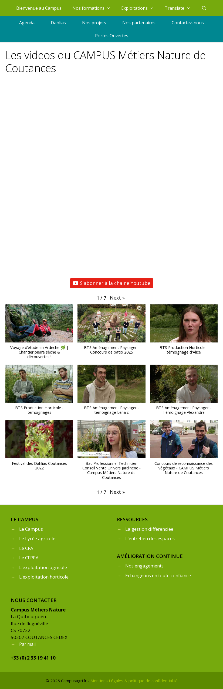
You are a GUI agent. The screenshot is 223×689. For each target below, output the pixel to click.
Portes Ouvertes (111, 36)
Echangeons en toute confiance (158, 575)
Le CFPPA (29, 557)
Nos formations (94, 8)
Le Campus (31, 529)
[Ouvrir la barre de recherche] (204, 8)
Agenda (27, 23)
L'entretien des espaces (150, 538)
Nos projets (94, 23)
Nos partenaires (139, 23)
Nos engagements (144, 566)
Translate (180, 8)
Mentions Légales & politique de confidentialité (134, 680)
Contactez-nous (188, 23)
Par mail (27, 644)
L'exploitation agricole (43, 567)
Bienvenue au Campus (39, 8)
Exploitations (140, 8)
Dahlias (58, 23)
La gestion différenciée (149, 529)
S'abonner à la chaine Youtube (111, 283)
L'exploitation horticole (44, 577)
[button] (117, 297)
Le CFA (26, 548)
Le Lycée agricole (37, 538)
